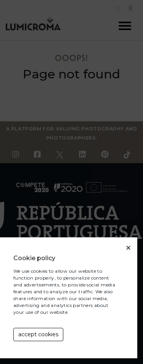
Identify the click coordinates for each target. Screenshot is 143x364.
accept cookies (38, 334)
